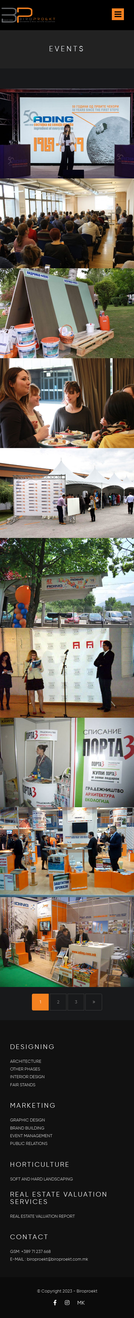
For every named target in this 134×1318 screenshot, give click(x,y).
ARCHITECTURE (25, 1061)
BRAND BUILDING (27, 1128)
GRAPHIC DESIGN (27, 1120)
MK (81, 1303)
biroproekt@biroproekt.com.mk (57, 1259)
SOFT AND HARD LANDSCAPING (41, 1179)
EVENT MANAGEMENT (31, 1136)
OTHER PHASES (25, 1069)
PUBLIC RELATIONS (28, 1144)
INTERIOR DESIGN (27, 1077)
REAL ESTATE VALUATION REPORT (42, 1216)
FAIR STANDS (22, 1085)
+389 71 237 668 (36, 1252)
